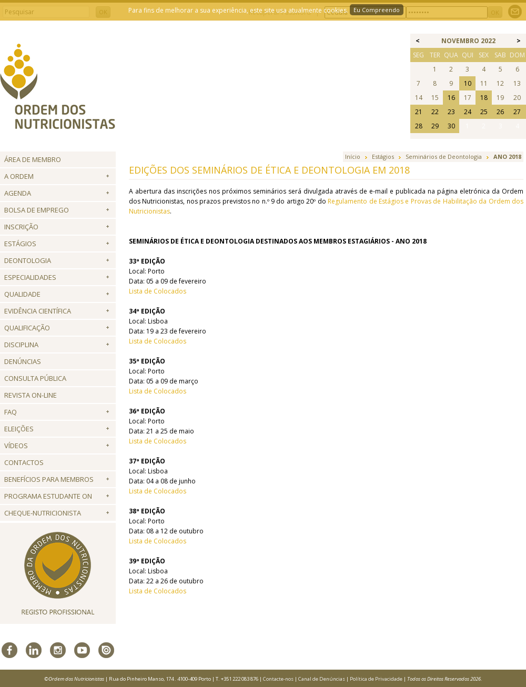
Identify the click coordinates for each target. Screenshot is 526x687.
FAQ (10, 412)
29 (435, 126)
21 (418, 111)
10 (467, 83)
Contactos (24, 462)
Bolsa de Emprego (36, 210)
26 (500, 111)
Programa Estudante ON (48, 496)
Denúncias (22, 361)
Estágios (20, 243)
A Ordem (19, 176)
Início (352, 156)
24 (467, 111)
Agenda (17, 193)
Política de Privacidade (376, 678)
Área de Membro (32, 159)
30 (451, 126)
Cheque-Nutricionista (42, 513)
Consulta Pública (35, 378)
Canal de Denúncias (321, 678)
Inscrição (21, 226)
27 (517, 111)
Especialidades (30, 277)
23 (451, 111)
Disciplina (21, 344)
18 (484, 97)
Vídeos (16, 445)
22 (435, 111)
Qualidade (22, 294)
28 (418, 126)
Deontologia (27, 260)
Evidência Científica (37, 311)
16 (451, 97)
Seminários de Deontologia (444, 156)
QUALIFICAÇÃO (27, 327)
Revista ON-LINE (30, 395)
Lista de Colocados (157, 291)
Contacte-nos (278, 678)
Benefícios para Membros (49, 479)
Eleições (19, 428)
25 (484, 111)
